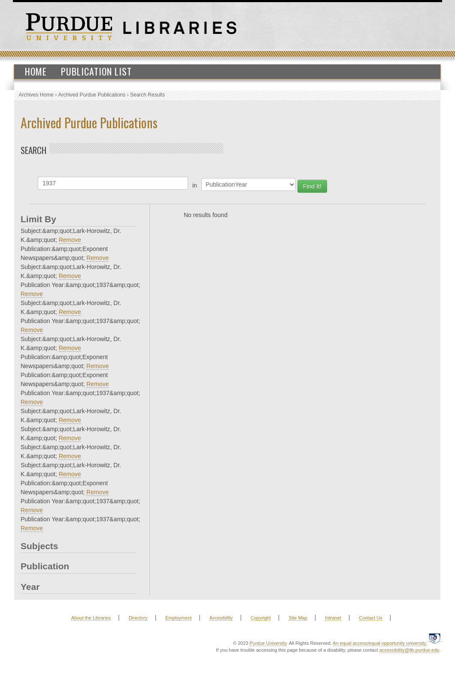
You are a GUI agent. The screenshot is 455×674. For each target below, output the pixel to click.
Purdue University (267, 643)
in (194, 185)
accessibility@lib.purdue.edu (409, 650)
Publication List (96, 71)
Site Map (297, 617)
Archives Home (36, 95)
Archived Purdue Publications (92, 95)
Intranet (333, 617)
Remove (70, 239)
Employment (178, 617)
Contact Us (370, 617)
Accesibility (221, 617)
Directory (138, 617)
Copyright (261, 617)
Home (36, 71)
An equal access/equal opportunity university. (380, 643)
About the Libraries (91, 617)
